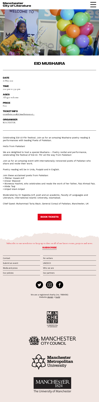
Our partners (49, 273)
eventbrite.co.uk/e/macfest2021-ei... (18, 114)
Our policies (8, 273)
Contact (6, 258)
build (58, 297)
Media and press (10, 268)
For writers (48, 258)
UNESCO (47, 263)
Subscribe (49, 247)
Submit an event (10, 263)
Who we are (48, 268)
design (50, 297)
